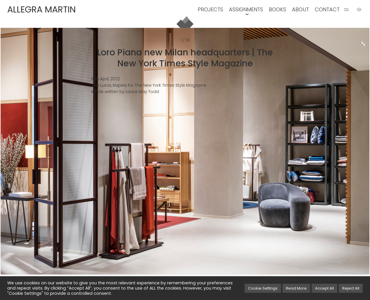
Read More (296, 288)
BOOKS (277, 9)
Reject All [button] (350, 288)
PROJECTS (210, 9)
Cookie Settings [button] (263, 288)
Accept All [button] (324, 288)
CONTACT (327, 9)
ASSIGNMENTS (246, 9)
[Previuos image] (97, 159)
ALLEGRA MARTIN (41, 9)
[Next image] (273, 159)
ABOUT (300, 9)
